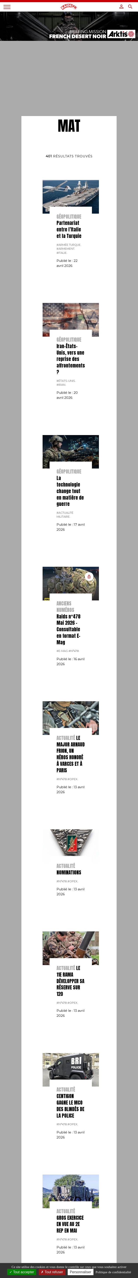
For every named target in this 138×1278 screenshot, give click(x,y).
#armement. (66, 248)
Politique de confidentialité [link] (113, 1272)
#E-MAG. (63, 651)
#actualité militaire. (65, 514)
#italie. (62, 252)
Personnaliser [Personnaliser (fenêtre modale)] (80, 1272)
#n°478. (74, 651)
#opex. (72, 779)
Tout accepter (21, 1272)
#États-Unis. (66, 380)
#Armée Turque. (69, 244)
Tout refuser (52, 1272)
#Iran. (61, 384)
